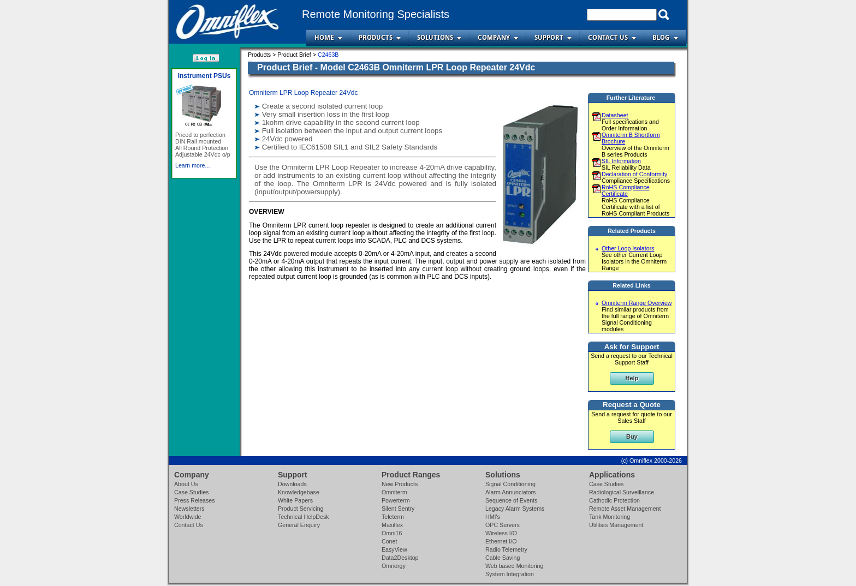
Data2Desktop (400, 557)
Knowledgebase (298, 492)
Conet (389, 541)
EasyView (394, 549)
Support (548, 37)
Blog (661, 37)
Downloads (292, 484)
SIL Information (621, 161)
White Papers (295, 500)
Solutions (435, 37)
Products (376, 37)
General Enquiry (299, 525)
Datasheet (615, 115)
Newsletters (189, 508)
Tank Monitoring (609, 516)
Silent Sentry (398, 508)
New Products (400, 484)
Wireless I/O (501, 533)
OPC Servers (502, 525)
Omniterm (394, 492)
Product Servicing (301, 508)
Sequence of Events (511, 500)
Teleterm (393, 516)
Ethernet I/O (500, 541)
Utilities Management (616, 525)
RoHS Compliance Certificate (626, 190)
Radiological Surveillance (621, 492)
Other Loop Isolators (628, 248)
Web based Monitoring (514, 566)
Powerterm (396, 500)
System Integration (509, 574)
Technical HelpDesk (303, 516)
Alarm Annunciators (510, 492)
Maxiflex (392, 525)
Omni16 (392, 533)
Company (494, 37)
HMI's (492, 516)
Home (324, 37)
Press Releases (194, 500)
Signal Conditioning (510, 484)
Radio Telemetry (506, 549)
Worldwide (187, 516)
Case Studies (191, 492)
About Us (186, 484)
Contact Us (608, 37)
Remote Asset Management (625, 508)
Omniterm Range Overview (637, 303)
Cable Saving (502, 557)
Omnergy (394, 566)
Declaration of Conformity (634, 174)
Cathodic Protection (614, 500)
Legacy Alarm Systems (514, 508)
